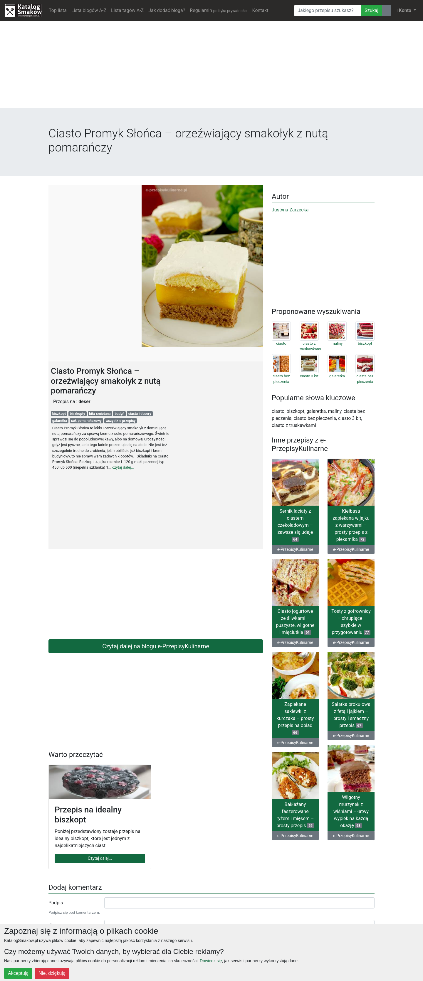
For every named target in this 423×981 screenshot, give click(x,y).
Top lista (58, 10)
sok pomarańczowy (86, 421)
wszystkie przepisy (120, 421)
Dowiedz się (211, 960)
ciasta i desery (139, 414)
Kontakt (260, 10)
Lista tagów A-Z (127, 10)
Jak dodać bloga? (166, 10)
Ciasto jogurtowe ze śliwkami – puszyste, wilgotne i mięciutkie (295, 621)
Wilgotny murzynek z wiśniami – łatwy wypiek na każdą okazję (351, 811)
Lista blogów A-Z (88, 10)
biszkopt (59, 414)
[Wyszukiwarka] (327, 10)
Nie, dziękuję (52, 973)
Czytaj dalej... (100, 858)
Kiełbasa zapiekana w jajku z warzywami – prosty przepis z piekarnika (351, 525)
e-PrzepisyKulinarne (295, 549)
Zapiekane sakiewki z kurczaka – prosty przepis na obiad (295, 718)
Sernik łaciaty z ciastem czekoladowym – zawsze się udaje (295, 525)
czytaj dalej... (123, 467)
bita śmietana (99, 414)
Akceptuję (18, 973)
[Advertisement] (211, 67)
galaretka (59, 421)
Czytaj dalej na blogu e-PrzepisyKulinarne (155, 646)
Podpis (55, 903)
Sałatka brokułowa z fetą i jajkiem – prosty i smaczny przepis (351, 714)
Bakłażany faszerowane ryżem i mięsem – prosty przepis (295, 815)
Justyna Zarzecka (290, 210)
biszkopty (77, 414)
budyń (119, 414)
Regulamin (218, 10)
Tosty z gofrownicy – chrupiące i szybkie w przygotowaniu (351, 621)
